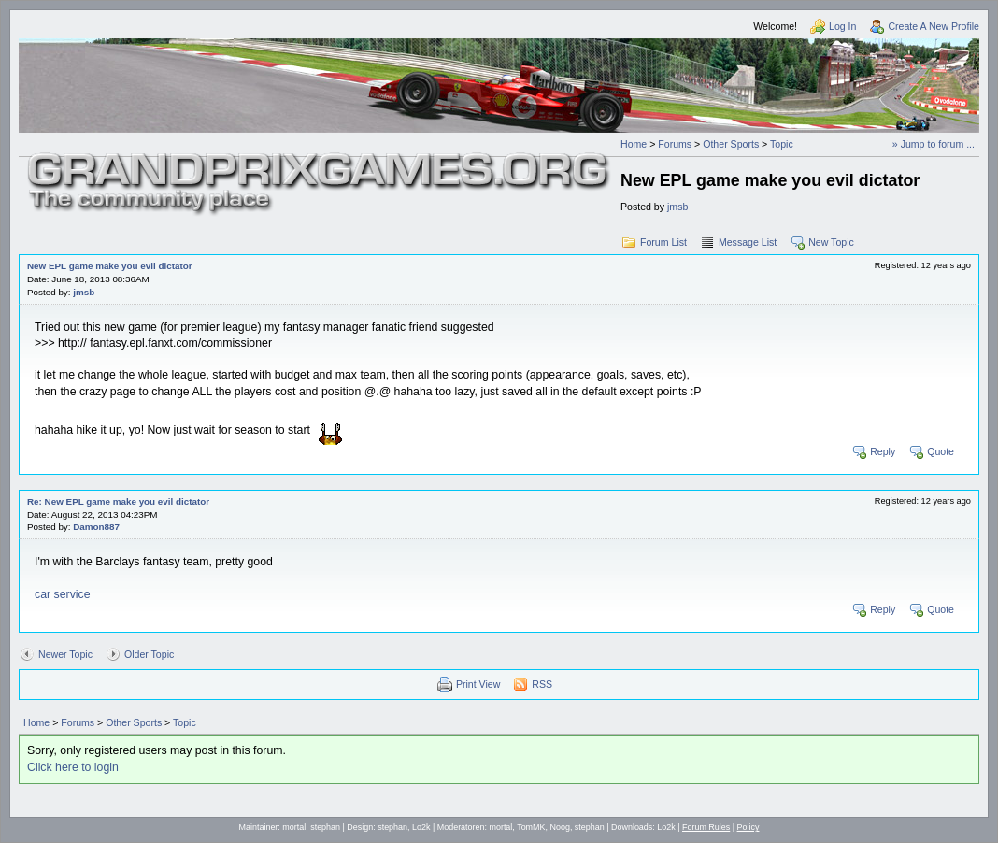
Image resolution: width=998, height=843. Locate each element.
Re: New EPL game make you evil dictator (118, 501)
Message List (748, 242)
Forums (674, 144)
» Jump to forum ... (933, 144)
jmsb (677, 206)
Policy (748, 827)
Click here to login (73, 767)
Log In (842, 26)
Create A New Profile (933, 26)
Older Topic (149, 654)
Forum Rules (706, 827)
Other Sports (731, 144)
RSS (542, 684)
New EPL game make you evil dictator (109, 266)
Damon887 (96, 527)
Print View (478, 684)
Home (633, 144)
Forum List (663, 242)
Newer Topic (65, 654)
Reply (882, 451)
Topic (781, 144)
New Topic (831, 242)
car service (63, 594)
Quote (940, 451)
